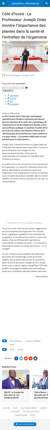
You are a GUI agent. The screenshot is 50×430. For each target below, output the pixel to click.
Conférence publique (33, 341)
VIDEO (32, 415)
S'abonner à (8, 91)
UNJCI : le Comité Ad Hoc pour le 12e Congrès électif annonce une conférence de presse (14, 397)
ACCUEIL (6, 408)
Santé (12, 345)
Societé (20, 350)
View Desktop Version (25, 424)
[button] (3, 3)
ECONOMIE (15, 412)
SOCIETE (43, 408)
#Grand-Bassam (16, 341)
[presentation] (43, 387)
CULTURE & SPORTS (31, 412)
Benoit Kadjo (14, 75)
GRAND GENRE (21, 415)
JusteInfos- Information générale (25, 4)
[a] (25, 325)
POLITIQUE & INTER (29, 408)
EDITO (15, 408)
